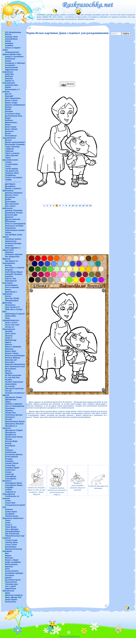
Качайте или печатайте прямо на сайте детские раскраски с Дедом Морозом (36, 481)
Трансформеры (12, 531)
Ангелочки (10, 59)
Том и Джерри (11, 529)
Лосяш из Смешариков (8, 328)
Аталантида (11, 67)
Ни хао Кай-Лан (12, 377)
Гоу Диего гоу (11, 171)
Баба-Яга (9, 74)
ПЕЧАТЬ (67, 84)
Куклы (8, 296)
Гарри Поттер (12, 147)
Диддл (8, 199)
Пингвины (10, 408)
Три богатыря (12, 533)
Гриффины (10, 175)
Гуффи (8, 179)
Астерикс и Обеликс (15, 63)
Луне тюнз (10, 333)
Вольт (8, 140)
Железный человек (14, 226)
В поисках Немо (12, 114)
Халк (7, 569)
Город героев (11, 169)
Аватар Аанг (11, 37)
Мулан (8, 371)
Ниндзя (8, 380)
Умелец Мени (11, 542)
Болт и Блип (11, 100)
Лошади (9, 331)
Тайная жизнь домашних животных (13, 517)
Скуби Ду (9, 474)
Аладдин (9, 45)
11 (76, 205)
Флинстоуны (11, 564)
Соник (8, 500)
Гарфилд (9, 149)
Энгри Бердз (11, 599)
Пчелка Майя (11, 441)
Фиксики (9, 558)
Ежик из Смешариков (15, 223)
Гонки (8, 166)
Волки (8, 133)
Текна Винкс (11, 527)
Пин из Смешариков (14, 406)
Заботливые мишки (15, 230)
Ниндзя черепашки (14, 382)
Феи (7, 553)
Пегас (8, 402)
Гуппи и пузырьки (13, 177)
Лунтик (8, 336)
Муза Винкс (10, 369)
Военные (9, 131)
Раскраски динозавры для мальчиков (98, 481)
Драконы (9, 217)
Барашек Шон (11, 85)
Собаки (8, 489)
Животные (10, 228)
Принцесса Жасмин (14, 424)
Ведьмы (9, 120)
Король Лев (10, 278)
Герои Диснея (11, 155)
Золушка (9, 245)
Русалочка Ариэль (14, 454)
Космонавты (11, 285)
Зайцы (8, 232)
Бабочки (9, 76)
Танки (7, 520)
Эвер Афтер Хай (13, 597)
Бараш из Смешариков (8, 82)
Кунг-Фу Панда (12, 298)
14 (87, 205)
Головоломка (11, 164)
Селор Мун (10, 465)
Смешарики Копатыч (9, 480)
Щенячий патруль (14, 595)
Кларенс (9, 270)
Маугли (8, 344)
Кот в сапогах (12, 287)
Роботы (9, 450)
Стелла (9, 509)
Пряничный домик (14, 437)
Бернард (9, 96)
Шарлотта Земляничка (9, 589)
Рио (7, 448)
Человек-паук (11, 584)
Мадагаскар (10, 340)
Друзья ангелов (12, 219)
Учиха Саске (11, 544)
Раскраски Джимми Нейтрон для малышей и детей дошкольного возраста (57, 482)
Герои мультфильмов (10, 159)
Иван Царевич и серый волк (11, 249)
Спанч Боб (10, 503)
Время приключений (15, 142)
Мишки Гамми (11, 353)
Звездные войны (13, 239)
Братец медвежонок (15, 105)
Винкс (8, 125)
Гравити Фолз (12, 173)
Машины (9, 349)
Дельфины (10, 186)
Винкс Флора (11, 129)
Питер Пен (10, 413)
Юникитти (10, 602)
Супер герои (11, 511)
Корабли (9, 276)
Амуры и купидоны (14, 56)
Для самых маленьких (9, 207)
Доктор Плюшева (13, 210)
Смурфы (9, 487)
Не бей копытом (13, 375)
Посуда (8, 419)
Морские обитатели (15, 364)
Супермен (9, 514)
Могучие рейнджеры (15, 355)
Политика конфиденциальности (69, 636)
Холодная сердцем (14, 573)
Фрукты (9, 566)
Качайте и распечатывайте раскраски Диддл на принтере (77, 481)
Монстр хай (11, 360)
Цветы (8, 577)
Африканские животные (10, 71)
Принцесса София (13, 430)
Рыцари (9, 459)
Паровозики (10, 399)
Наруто (9, 373)
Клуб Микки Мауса (13, 272)
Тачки (7, 522)
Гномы (8, 162)
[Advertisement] (66, 58)
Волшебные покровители (9, 137)
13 (83, 205)
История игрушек (13, 254)
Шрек (7, 593)
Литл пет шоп (12, 325)
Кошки (8, 289)
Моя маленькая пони (15, 366)
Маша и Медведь (13, 347)
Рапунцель (10, 446)
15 (90, 205)
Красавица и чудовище (9, 293)
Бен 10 (8, 94)
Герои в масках (12, 153)
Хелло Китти (11, 571)
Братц (8, 107)
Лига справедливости (10, 319)
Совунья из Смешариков (9, 493)
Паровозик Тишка (13, 397)
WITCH (8, 34)
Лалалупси (10, 305)
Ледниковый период (15, 314)
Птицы (8, 439)
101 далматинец (13, 32)
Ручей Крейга (11, 457)
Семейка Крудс (12, 468)
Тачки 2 (8, 525)
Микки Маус (10, 351)
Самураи (9, 461)
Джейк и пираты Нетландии (11, 189)
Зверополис (11, 241)
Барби (8, 87)
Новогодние (11, 384)
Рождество (10, 452)
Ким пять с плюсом (14, 267)
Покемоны (10, 417)
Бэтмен (9, 111)
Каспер (8, 265)
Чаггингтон (11, 582)
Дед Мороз (10, 184)
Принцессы (10, 432)
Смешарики (10, 476)
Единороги (10, 221)
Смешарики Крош (13, 483)
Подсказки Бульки (13, 415)
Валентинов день (13, 116)
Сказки (8, 472)
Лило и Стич (11, 322)
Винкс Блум (10, 127)
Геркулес (9, 151)
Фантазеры (10, 547)
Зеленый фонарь (13, 243)
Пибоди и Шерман (13, 404)
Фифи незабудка (13, 562)
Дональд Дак (11, 215)
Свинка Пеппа (11, 463)
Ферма (8, 555)
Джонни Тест (11, 195)
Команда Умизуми (13, 274)
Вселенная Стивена (15, 144)
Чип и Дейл (10, 586)
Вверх (8, 118)
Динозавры (10, 201)
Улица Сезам (11, 540)
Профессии (10, 435)
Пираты (9, 410)
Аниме (8, 61)
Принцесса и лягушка (9, 427)
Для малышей (12, 204)
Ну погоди (10, 386)
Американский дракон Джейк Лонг (11, 53)
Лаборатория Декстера (10, 301)
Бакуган (9, 78)
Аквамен (9, 43)
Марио (8, 342)
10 (73, 205)
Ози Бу (8, 391)
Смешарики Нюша (14, 485)
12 (80, 205)
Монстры (9, 362)
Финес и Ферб (11, 560)
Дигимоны (10, 197)
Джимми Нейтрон (13, 193)
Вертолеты (11, 122)
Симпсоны (10, 470)
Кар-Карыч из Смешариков (10, 262)
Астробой (10, 65)
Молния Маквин (12, 358)
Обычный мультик (14, 388)
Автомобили (11, 39)
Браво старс (11, 103)
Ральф (8, 443)
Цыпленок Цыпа (13, 580)
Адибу (8, 41)
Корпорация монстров (9, 282)
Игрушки (9, 252)
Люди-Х (8, 338)
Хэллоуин (9, 575)
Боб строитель (13, 98)
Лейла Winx (10, 316)
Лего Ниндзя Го (12, 307)
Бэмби (8, 109)
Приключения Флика (15, 421)
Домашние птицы (14, 212)
